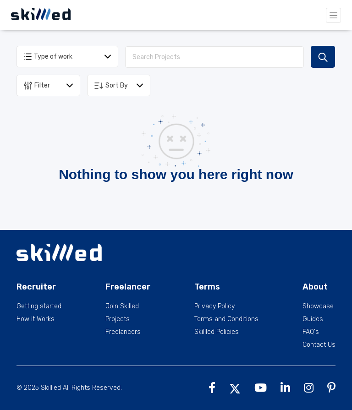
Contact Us (319, 345)
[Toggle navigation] (333, 15)
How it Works (35, 319)
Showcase (318, 306)
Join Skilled (122, 306)
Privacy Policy (214, 306)
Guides (312, 319)
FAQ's (310, 332)
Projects (117, 319)
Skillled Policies (216, 332)
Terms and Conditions (226, 319)
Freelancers (123, 332)
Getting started (38, 306)
